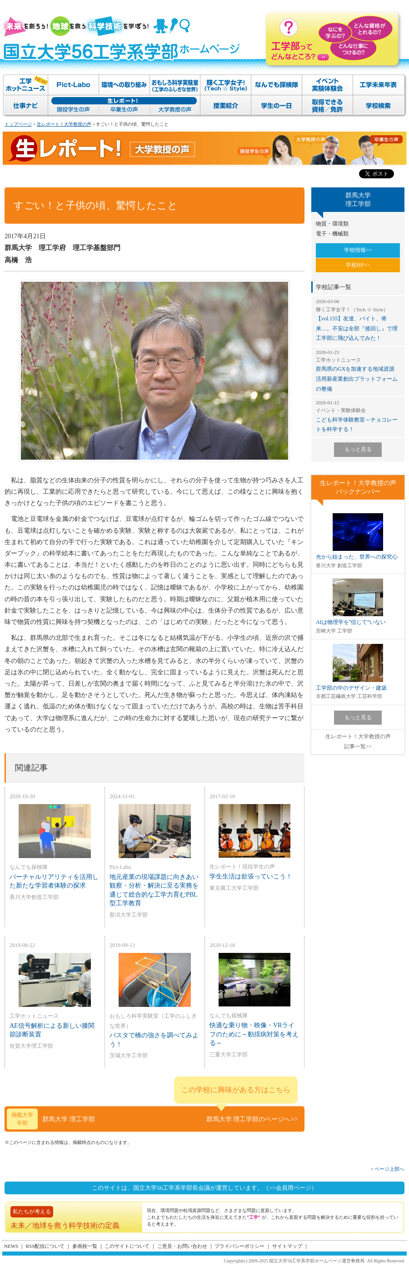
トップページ (18, 124)
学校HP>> (358, 265)
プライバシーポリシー (239, 1246)
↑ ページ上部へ (387, 1169)
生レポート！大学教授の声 (64, 124)
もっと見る (358, 449)
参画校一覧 (84, 1246)
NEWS (11, 1246)
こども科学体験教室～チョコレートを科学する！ (358, 415)
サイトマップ (287, 1246)
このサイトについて (127, 1246)
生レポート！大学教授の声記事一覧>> (358, 741)
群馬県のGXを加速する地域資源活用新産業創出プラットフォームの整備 (358, 370)
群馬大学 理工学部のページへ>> (252, 1119)
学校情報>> (358, 250)
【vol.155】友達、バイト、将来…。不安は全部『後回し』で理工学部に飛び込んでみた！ (358, 319)
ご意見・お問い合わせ (182, 1246)
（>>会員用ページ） (290, 1187)
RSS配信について (45, 1246)
